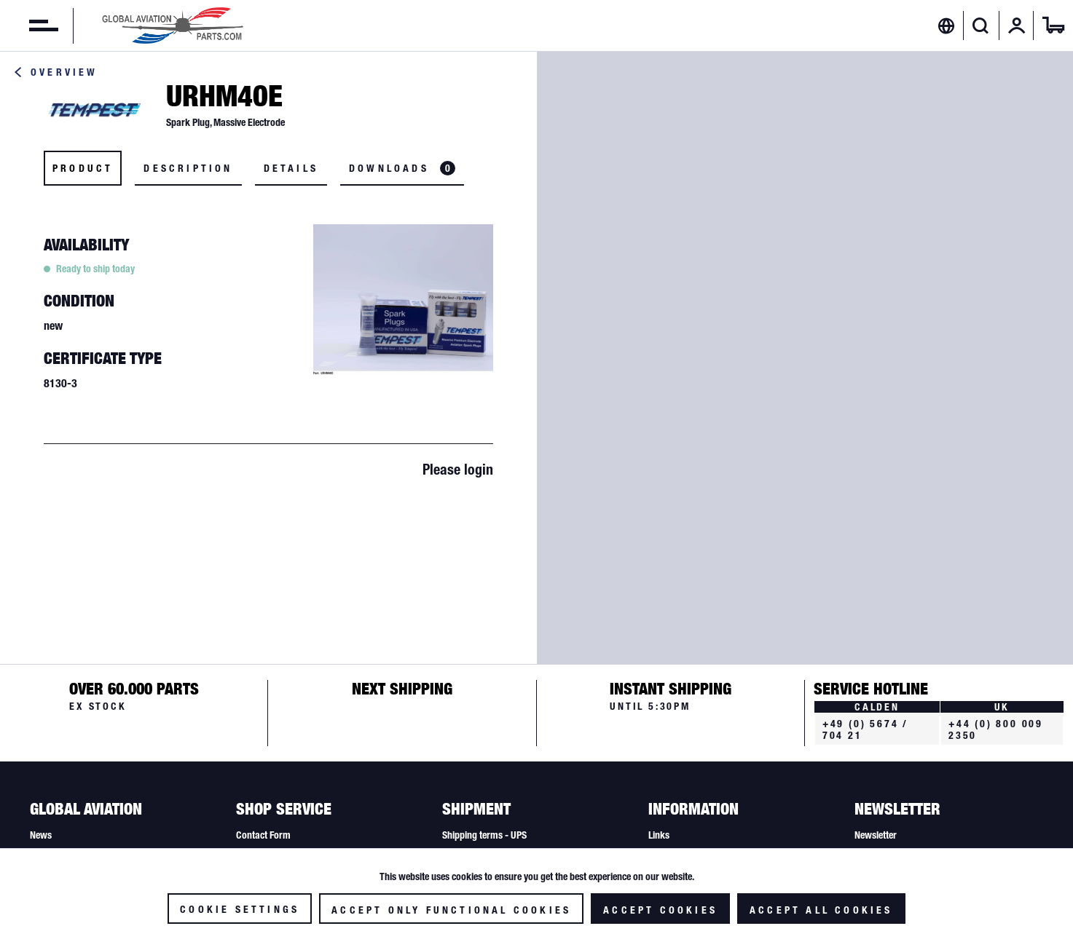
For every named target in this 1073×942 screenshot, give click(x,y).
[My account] (1016, 25)
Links (658, 835)
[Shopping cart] (1053, 25)
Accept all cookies (821, 910)
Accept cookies (660, 910)
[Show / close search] (981, 25)
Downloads (402, 168)
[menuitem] (29, 25)
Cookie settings (239, 909)
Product (82, 168)
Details (291, 168)
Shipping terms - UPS (484, 835)
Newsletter (875, 835)
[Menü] (29, 25)
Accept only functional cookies (451, 910)
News (41, 835)
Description (188, 168)
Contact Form (263, 835)
